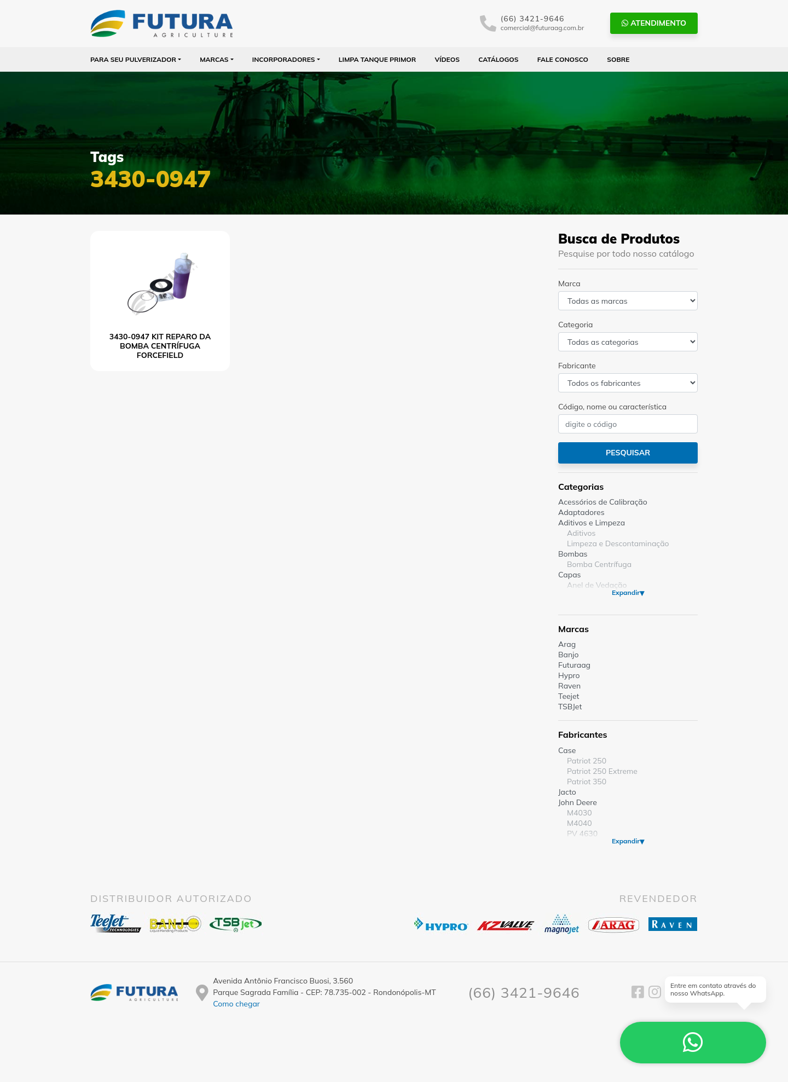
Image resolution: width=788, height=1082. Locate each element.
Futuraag (574, 665)
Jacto (567, 792)
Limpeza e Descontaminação (618, 543)
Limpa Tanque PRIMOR (377, 59)
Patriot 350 (586, 781)
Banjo (568, 654)
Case (567, 750)
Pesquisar (628, 453)
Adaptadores (581, 512)
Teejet (568, 696)
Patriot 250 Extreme (602, 771)
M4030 (579, 813)
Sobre (618, 59)
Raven (569, 686)
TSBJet (570, 706)
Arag (567, 644)
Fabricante (577, 366)
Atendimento (654, 23)
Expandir (626, 592)
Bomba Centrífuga (599, 564)
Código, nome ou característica (612, 407)
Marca (569, 283)
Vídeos (447, 59)
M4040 (579, 823)
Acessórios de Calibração (602, 502)
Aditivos (581, 533)
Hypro (569, 675)
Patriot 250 (586, 761)
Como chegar (236, 1004)
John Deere (577, 802)
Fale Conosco (562, 59)
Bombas (573, 554)
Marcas (214, 59)
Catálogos (498, 59)
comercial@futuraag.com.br (542, 28)
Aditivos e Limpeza (591, 523)
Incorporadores (283, 59)
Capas (569, 575)
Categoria (575, 324)
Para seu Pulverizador (133, 59)
